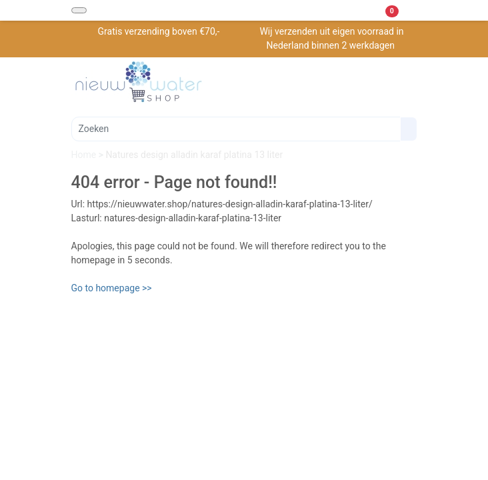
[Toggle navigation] (79, 10)
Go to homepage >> (111, 288)
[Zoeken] (236, 129)
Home (85, 154)
